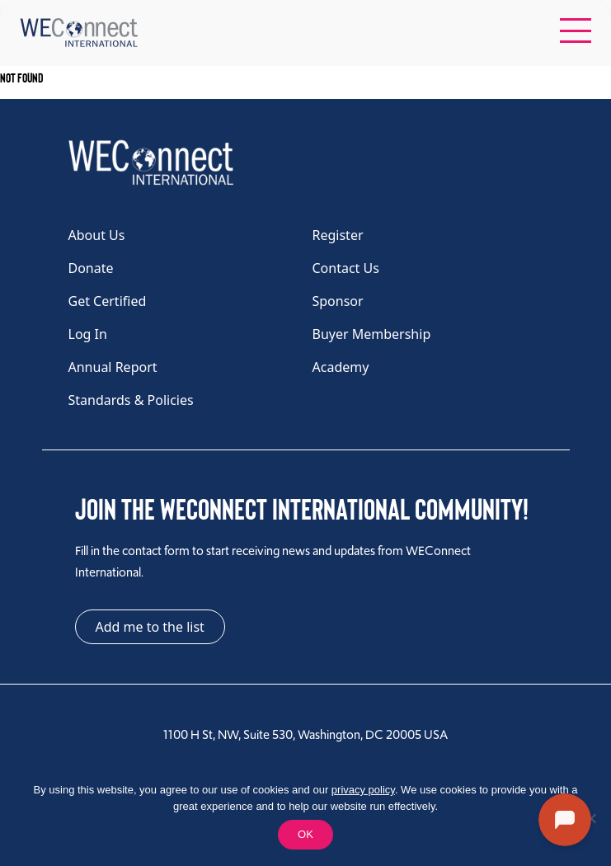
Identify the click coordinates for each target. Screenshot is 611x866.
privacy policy (363, 790)
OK (305, 834)
